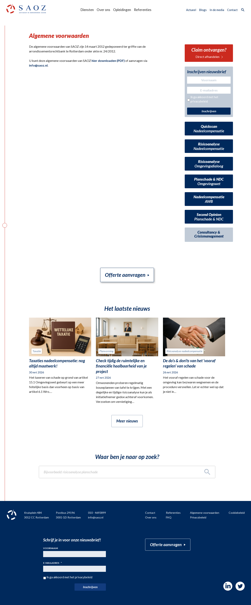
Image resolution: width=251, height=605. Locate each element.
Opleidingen (122, 10)
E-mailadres (52, 563)
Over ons (103, 10)
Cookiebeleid (237, 513)
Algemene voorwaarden (204, 513)
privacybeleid (199, 101)
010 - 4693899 (97, 513)
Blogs (203, 10)
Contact (232, 10)
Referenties (142, 10)
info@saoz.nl (38, 65)
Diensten (87, 10)
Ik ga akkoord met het (204, 99)
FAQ (168, 517)
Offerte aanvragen (125, 274)
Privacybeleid (198, 517)
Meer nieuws (127, 420)
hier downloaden (104, 60)
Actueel (191, 10)
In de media (217, 10)
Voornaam (50, 548)
